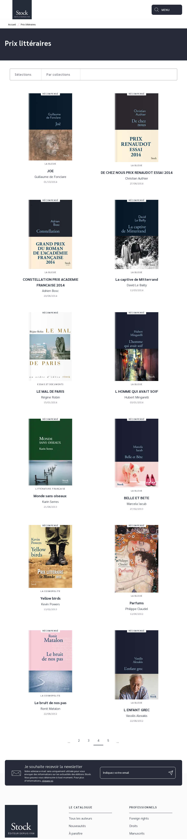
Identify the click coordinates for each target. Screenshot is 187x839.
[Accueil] (22, 9)
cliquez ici (47, 780)
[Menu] (167, 10)
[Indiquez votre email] (132, 773)
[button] (25, 74)
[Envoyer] (171, 773)
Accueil (12, 24)
